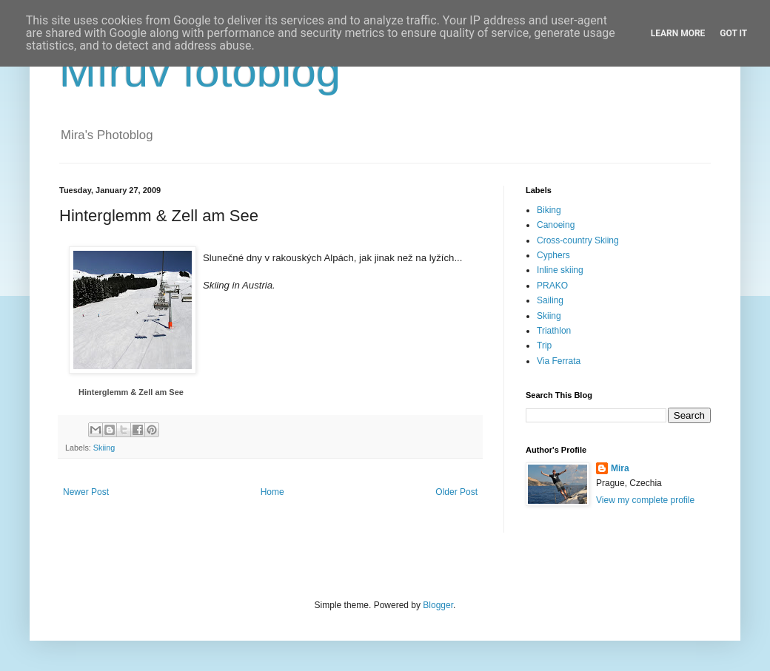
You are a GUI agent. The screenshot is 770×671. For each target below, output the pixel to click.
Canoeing (556, 225)
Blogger (438, 605)
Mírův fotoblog (200, 71)
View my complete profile (645, 500)
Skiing (104, 447)
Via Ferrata (558, 361)
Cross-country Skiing (578, 240)
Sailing (550, 300)
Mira (620, 468)
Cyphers (553, 255)
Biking (549, 210)
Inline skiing (560, 270)
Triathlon (554, 331)
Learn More (678, 33)
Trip (544, 345)
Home (272, 492)
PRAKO (552, 285)
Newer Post (86, 492)
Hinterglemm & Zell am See (131, 392)
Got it (733, 33)
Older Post (456, 492)
